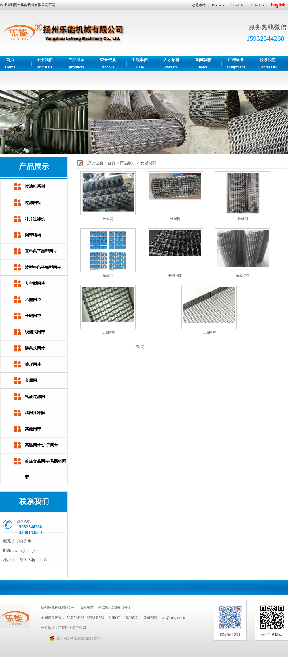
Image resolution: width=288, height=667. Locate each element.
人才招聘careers (171, 63)
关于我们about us (45, 63)
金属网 (31, 380)
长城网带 (33, 316)
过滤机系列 (35, 186)
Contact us (257, 5)
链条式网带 (35, 348)
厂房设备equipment (236, 63)
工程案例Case (140, 63)
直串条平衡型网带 (41, 251)
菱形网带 (33, 364)
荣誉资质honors (108, 63)
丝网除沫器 (35, 413)
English (277, 4)
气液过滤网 (35, 397)
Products (218, 5)
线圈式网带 (35, 332)
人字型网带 (35, 283)
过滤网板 (33, 203)
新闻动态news (203, 63)
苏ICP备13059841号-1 (114, 608)
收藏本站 (199, 5)
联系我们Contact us (267, 63)
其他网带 (33, 429)
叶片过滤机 (35, 219)
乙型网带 (33, 300)
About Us (236, 5)
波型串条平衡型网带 (43, 267)
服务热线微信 (268, 27)
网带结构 (33, 235)
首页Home (10, 63)
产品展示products (76, 63)
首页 (111, 163)
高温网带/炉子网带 (41, 445)
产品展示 (128, 163)
